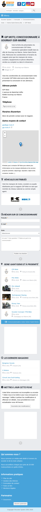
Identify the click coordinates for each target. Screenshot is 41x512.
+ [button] (4, 133)
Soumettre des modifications (20, 406)
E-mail (4, 224)
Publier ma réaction (20, 253)
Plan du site (7, 478)
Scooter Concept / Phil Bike (22, 312)
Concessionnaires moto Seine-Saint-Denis (22, 322)
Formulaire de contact (11, 483)
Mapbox (16, 162)
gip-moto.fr (6, 127)
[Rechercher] (34, 10)
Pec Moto (15, 278)
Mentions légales (9, 488)
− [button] (4, 135)
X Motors (5, 370)
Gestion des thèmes (10, 481)
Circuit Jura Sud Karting (11, 377)
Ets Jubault (16, 286)
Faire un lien (7, 486)
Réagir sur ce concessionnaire (20, 214)
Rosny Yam (16, 303)
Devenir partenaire (20, 503)
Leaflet (9, 162)
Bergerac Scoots (8, 363)
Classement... (7, 499)
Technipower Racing (19, 295)
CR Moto (15, 269)
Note (3, 230)
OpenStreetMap (23, 162)
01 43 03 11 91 (9, 106)
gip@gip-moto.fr (8, 125)
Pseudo (4, 218)
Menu (5, 15)
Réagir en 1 (8, 70)
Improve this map (33, 162)
